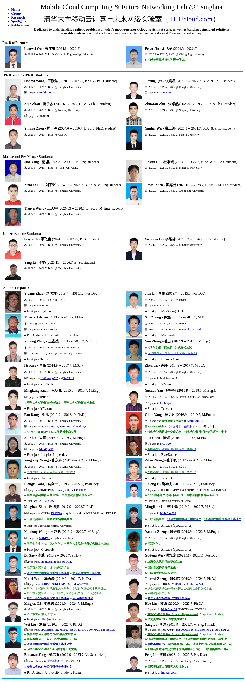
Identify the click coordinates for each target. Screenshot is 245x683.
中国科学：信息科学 (182, 426)
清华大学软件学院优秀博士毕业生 (48, 598)
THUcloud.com (191, 19)
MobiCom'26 (47, 92)
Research (18, 17)
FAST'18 (68, 378)
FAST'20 (165, 443)
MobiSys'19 (167, 403)
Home (15, 9)
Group (16, 13)
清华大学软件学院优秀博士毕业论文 (49, 644)
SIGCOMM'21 (204, 629)
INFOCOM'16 (48, 329)
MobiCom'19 (195, 420)
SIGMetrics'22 (49, 629)
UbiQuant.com (51, 619)
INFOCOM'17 (49, 426)
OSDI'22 (67, 561)
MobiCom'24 (195, 584)
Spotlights (18, 21)
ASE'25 (110, 629)
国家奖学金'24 (156, 644)
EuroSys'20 (62, 490)
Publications (20, 25)
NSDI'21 (44, 538)
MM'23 (176, 584)
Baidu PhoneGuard (190, 329)
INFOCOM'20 (185, 629)
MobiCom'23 (169, 609)
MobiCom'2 (167, 513)
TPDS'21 (81, 490)
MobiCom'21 (48, 561)
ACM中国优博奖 (82, 598)
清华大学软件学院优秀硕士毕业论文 (49, 666)
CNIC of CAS (46, 500)
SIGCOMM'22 (61, 584)
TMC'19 (64, 426)
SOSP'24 (165, 92)
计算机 (53, 661)
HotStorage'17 (49, 378)
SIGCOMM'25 (91, 629)
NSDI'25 (75, 629)
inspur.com (169, 672)
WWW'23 (82, 584)
